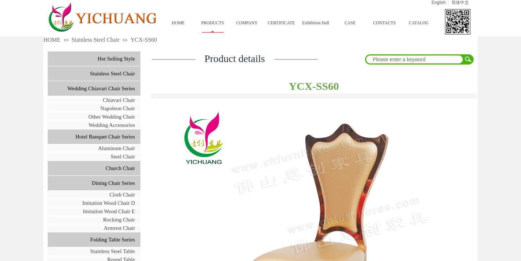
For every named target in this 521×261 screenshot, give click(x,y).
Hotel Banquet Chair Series (105, 137)
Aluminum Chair (116, 148)
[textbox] (414, 59)
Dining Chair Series (113, 183)
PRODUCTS (212, 22)
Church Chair (120, 168)
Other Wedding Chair (112, 117)
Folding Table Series (112, 240)
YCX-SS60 (144, 40)
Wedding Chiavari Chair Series (101, 88)
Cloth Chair (122, 195)
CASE (350, 22)
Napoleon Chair (118, 108)
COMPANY (247, 22)
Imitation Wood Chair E (109, 211)
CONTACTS (384, 22)
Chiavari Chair (119, 100)
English (439, 2)
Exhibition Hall (315, 22)
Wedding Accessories (112, 125)
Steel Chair (123, 157)
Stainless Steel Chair (95, 40)
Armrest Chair (119, 228)
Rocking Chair (119, 220)
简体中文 (460, 2)
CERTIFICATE (281, 22)
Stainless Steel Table (112, 251)
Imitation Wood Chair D (108, 203)
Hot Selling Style (116, 59)
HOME (178, 22)
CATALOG (419, 22)
